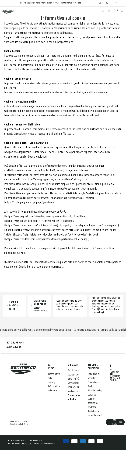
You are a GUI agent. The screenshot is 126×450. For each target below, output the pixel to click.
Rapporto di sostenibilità (74, 389)
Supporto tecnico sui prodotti (93, 403)
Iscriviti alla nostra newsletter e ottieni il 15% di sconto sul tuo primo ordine (52, 3)
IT (115, 3)
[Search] (103, 11)
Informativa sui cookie (54, 388)
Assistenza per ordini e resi (95, 413)
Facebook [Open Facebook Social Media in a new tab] (114, 369)
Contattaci (73, 383)
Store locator (117, 422)
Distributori (73, 370)
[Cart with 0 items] (115, 11)
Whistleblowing (95, 390)
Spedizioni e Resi (93, 384)
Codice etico (74, 374)
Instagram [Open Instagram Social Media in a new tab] (115, 373)
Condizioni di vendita (94, 376)
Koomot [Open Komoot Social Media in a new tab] (115, 378)
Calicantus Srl (26, 443)
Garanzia (92, 394)
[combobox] (116, 3)
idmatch (73, 379)
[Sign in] (109, 11)
